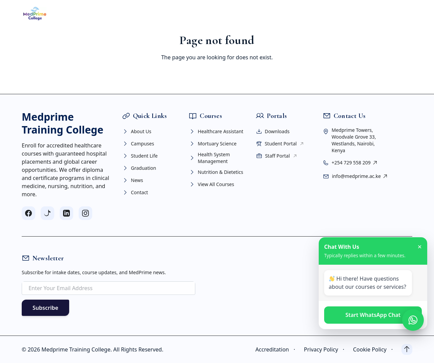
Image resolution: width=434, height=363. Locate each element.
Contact (135, 192)
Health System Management (209, 157)
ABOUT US (115, 13)
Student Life (140, 156)
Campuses (138, 143)
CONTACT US (309, 13)
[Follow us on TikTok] (47, 213)
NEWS (280, 13)
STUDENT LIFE (220, 13)
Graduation (139, 168)
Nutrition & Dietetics (216, 172)
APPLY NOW (385, 13)
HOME (87, 13)
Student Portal (280, 143)
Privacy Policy (326, 349)
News (132, 180)
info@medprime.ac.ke (360, 176)
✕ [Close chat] (419, 246)
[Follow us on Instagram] (85, 213)
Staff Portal (276, 156)
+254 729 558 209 (355, 162)
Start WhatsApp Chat (373, 315)
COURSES (148, 13)
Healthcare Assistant (216, 131)
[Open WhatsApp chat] (413, 320)
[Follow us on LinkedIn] (66, 213)
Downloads (273, 131)
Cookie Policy (374, 349)
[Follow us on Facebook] (28, 213)
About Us (136, 131)
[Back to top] (406, 349)
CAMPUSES (181, 13)
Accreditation (276, 349)
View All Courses (211, 184)
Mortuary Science (212, 143)
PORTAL (255, 13)
